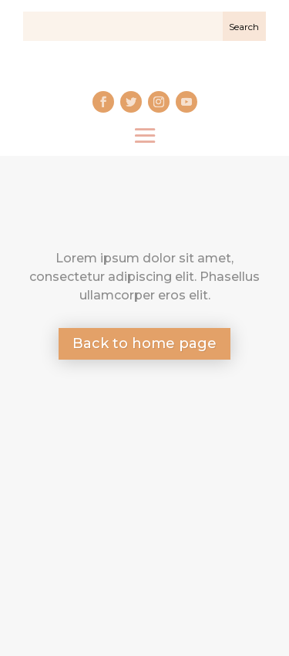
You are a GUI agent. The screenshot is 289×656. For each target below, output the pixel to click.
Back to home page (144, 343)
